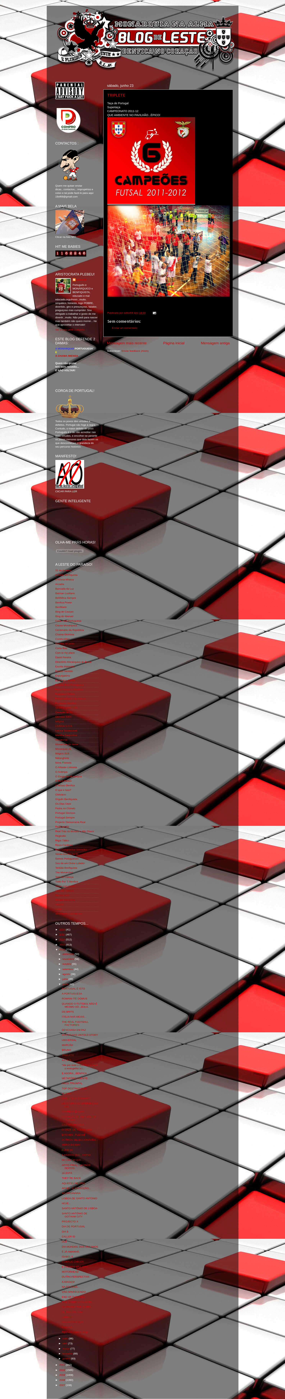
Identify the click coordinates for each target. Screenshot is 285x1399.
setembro (68, 969)
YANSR (59, 904)
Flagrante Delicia (65, 694)
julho (65, 979)
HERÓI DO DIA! (71, 1144)
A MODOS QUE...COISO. (76, 1155)
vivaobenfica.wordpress (68, 913)
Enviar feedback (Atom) (135, 350)
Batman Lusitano (65, 593)
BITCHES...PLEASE (73, 1134)
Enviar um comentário (124, 328)
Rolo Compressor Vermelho (71, 849)
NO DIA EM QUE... (73, 1160)
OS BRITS (68, 1011)
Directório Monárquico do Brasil (73, 662)
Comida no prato (65, 643)
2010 (62, 1370)
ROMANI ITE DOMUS (74, 998)
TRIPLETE (116, 95)
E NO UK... (68, 1327)
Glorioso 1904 (63, 716)
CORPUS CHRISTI (73, 1261)
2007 (62, 1385)
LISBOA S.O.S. (64, 726)
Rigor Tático (62, 840)
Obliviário (60, 794)
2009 (62, 1375)
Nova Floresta (63, 762)
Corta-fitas (61, 648)
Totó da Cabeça (64, 877)
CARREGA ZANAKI (73, 1111)
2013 (62, 944)
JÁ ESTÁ (67, 1173)
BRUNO (66, 1050)
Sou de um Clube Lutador (70, 863)
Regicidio (60, 835)
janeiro (66, 1358)
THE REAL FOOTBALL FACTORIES (75, 1023)
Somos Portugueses (67, 858)
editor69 (81, 279)
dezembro (68, 954)
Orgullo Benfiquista (66, 799)
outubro (67, 964)
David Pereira (63, 657)
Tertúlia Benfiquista (66, 867)
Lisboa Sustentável (66, 730)
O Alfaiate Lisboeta (66, 767)
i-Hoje (58, 909)
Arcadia (59, 584)
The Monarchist (64, 872)
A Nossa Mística (64, 579)
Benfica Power (63, 602)
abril (65, 1343)
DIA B (65, 1231)
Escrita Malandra (65, 666)
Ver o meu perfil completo (70, 329)
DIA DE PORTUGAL (73, 1226)
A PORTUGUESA (72, 993)
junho (66, 984)
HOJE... (66, 1203)
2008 (62, 1380)
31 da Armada (63, 570)
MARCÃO (67, 1045)
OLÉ (64, 1241)
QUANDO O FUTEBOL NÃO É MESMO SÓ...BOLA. (79, 1005)
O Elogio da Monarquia (68, 776)
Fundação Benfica (65, 703)
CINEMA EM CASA (73, 1124)
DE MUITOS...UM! (72, 1312)
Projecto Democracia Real (70, 822)
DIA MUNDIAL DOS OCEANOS (80, 1246)
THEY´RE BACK (71, 1178)
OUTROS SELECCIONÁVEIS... (80, 1139)
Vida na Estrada (64, 890)
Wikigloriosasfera (65, 900)
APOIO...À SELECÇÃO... (76, 1188)
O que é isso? (63, 790)
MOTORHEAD (70, 1271)
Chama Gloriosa (64, 634)
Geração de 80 (63, 712)
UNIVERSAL (69, 1040)
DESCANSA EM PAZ (74, 1030)
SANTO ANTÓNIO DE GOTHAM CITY (74, 1215)
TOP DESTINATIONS (74, 1088)
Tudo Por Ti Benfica (66, 881)
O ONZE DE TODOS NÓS (77, 1129)
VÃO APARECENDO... (75, 1291)
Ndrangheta (62, 758)
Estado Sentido (64, 671)
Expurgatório (62, 675)
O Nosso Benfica (65, 785)
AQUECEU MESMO (73, 1183)
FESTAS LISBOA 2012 (75, 1332)
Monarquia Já (63, 748)
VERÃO (66, 1093)
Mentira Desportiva (66, 735)
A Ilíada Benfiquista (66, 575)
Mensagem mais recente (127, 343)
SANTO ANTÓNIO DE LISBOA (79, 1208)
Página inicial (173, 343)
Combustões (62, 639)
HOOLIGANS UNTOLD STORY (80, 1034)
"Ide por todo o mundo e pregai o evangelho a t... (79, 1067)
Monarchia (61, 739)
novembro (68, 959)
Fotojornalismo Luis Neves (70, 698)
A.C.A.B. (67, 1060)
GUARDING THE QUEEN (76, 1307)
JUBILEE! (67, 1317)
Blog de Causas (64, 611)
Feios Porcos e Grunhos (69, 689)
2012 (62, 949)
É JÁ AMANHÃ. (71, 1251)
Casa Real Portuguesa (68, 620)
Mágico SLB (62, 753)
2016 (62, 929)
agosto (66, 974)
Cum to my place (65, 652)
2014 (62, 939)
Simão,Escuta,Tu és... (68, 854)
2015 (62, 934)
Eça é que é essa (65, 680)
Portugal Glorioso (65, 813)
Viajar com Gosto (65, 886)
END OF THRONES (73, 1297)
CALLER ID (68, 1236)
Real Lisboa (62, 826)
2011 (62, 1364)
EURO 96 (67, 1150)
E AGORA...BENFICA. (74, 1073)
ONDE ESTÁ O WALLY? (76, 1098)
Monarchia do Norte (66, 744)
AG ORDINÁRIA (71, 1193)
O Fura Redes (63, 780)
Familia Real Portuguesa (69, 684)
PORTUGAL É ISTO (73, 988)
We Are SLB (62, 895)
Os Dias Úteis (63, 803)
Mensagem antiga (215, 343)
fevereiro (67, 1353)
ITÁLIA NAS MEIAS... (74, 1016)
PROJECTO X (70, 1221)
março (66, 1348)
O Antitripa (61, 771)
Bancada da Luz (64, 588)
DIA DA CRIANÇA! (72, 1322)
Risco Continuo (64, 845)
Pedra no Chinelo (65, 808)
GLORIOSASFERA (66, 707)
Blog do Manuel (64, 616)
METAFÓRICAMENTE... (76, 1078)
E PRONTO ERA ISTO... (76, 1266)
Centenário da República (69, 630)
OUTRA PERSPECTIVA (75, 1276)
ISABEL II (67, 1256)
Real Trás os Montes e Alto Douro (74, 831)
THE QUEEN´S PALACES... (78, 1302)
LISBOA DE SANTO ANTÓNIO (79, 1198)
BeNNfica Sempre (65, 597)
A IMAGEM (68, 1281)
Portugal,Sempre (65, 817)
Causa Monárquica (66, 625)
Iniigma (59, 721)
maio (65, 1338)
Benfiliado (61, 607)
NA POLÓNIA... (71, 1286)
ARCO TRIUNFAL (72, 1083)
